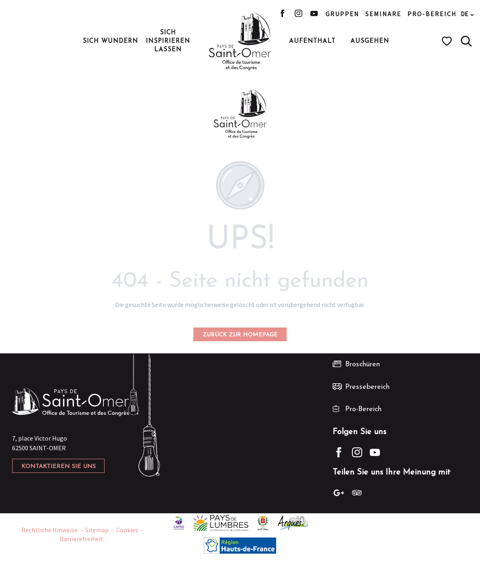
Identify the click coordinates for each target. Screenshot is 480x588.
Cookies (127, 530)
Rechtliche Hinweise (49, 530)
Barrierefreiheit (81, 539)
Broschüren (362, 364)
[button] (466, 41)
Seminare (383, 14)
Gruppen (342, 14)
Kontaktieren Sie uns (58, 467)
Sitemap (97, 530)
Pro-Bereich (432, 14)
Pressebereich (367, 387)
